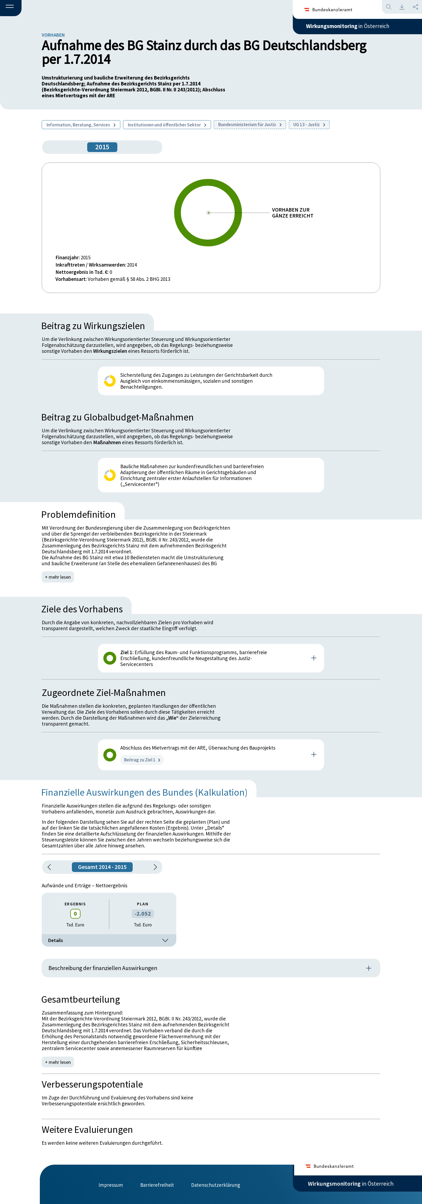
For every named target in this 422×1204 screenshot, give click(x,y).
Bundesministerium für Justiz (250, 124)
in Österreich (350, 26)
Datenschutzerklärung (215, 1184)
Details (109, 940)
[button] (11, 8)
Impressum (111, 1184)
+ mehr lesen (58, 577)
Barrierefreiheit (157, 1184)
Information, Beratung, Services (81, 125)
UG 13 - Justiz (309, 124)
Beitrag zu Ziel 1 (142, 760)
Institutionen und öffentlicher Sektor (167, 125)
